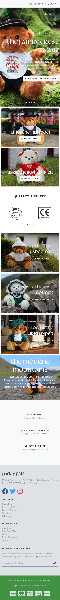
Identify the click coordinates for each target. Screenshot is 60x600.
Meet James (30, 139)
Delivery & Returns (11, 507)
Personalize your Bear (40, 79)
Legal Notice (18, 585)
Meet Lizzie (30, 179)
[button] (26, 102)
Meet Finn (44, 258)
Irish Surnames (10, 537)
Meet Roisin (43, 299)
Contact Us (41, 585)
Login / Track (9, 510)
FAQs (4, 534)
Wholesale (7, 516)
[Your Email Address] (27, 563)
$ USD (51, 3)
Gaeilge (35, 3)
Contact (6, 540)
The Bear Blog (9, 531)
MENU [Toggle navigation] (50, 14)
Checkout (7, 513)
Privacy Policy (30, 585)
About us (6, 528)
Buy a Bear (7, 504)
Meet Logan (43, 340)
